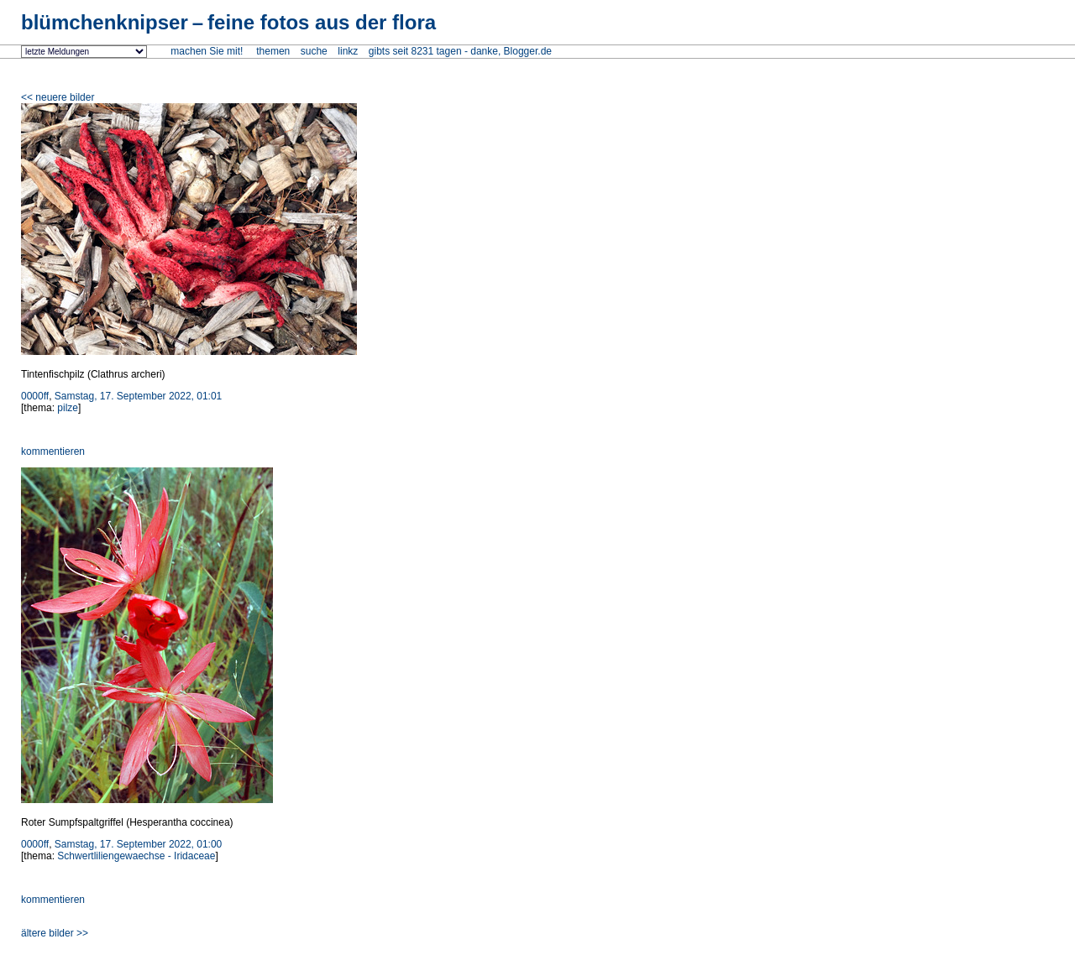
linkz (348, 51)
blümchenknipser (228, 22)
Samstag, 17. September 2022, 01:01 (138, 396)
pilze (67, 408)
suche (314, 51)
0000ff (35, 396)
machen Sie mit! (206, 51)
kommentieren (53, 451)
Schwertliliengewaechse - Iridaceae (136, 856)
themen (273, 51)
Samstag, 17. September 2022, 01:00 (138, 844)
